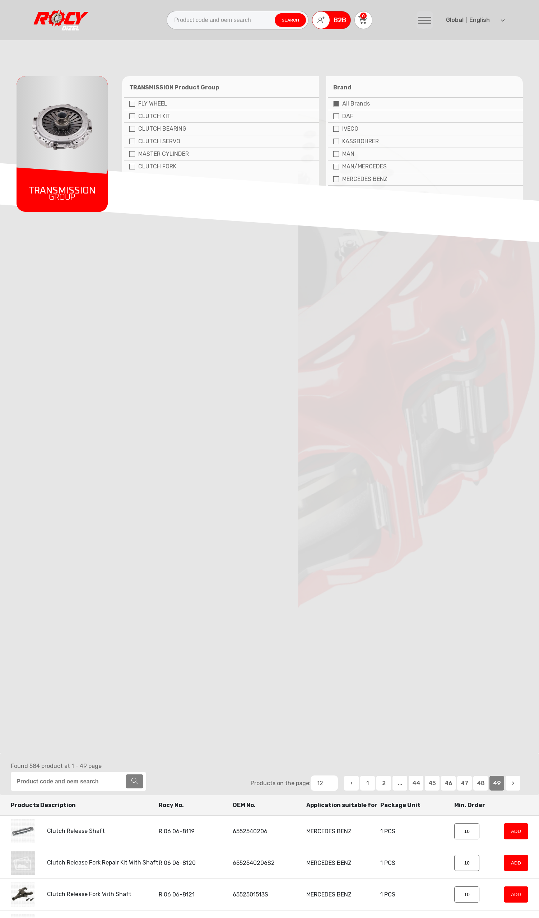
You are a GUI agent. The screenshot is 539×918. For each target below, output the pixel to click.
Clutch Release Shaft (58, 831)
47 (464, 783)
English (475, 20)
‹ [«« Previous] (351, 783)
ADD (516, 831)
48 (481, 783)
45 (432, 783)
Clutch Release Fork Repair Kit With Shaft (84, 862)
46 (448, 783)
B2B (329, 20)
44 (416, 783)
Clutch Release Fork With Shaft (71, 894)
